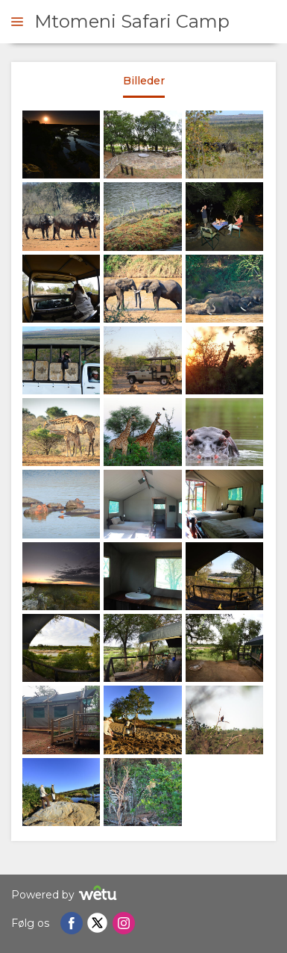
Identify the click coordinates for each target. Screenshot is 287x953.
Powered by (66, 895)
